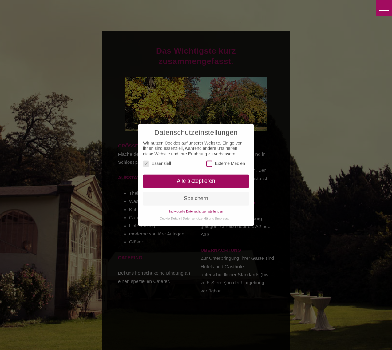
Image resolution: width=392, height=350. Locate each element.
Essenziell (157, 162)
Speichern (196, 196)
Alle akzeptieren (196, 179)
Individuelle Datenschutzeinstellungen (196, 209)
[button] (384, 8)
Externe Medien (225, 162)
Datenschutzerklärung (198, 216)
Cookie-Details (170, 216)
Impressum (224, 216)
